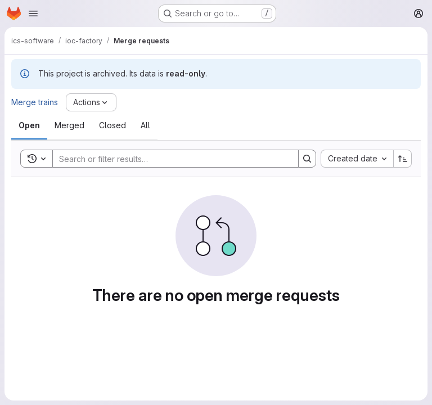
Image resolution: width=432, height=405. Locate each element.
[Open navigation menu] (33, 13)
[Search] (170, 158)
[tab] (29, 125)
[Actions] (91, 102)
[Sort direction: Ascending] (403, 159)
